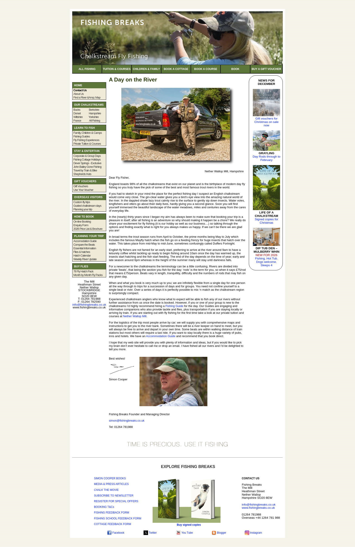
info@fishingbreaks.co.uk (89, 304)
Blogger (219, 532)
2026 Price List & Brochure (88, 228)
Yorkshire (93, 117)
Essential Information (84, 248)
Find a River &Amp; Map (86, 97)
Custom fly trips (81, 202)
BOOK (235, 69)
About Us (78, 94)
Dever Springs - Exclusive (87, 163)
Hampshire (95, 113)
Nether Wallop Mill (134, 316)
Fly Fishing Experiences (86, 140)
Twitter (150, 532)
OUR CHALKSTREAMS (89, 104)
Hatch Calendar (82, 255)
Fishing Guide (174, 306)
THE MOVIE (106, 490)
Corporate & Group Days (87, 156)
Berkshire (94, 109)
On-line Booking (82, 221)
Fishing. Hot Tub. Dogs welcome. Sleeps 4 (266, 262)
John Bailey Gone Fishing (87, 166)
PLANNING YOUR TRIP (89, 236)
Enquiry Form (80, 225)
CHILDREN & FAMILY (146, 69)
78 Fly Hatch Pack (83, 271)
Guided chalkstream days (87, 205)
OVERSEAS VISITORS (88, 197)
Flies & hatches (81, 252)
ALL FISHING (87, 69)
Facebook (115, 532)
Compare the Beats (84, 244)
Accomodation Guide (84, 241)
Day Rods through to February (266, 158)
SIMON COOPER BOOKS (110, 478)
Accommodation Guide (160, 336)
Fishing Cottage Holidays (87, 159)
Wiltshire (78, 117)
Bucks (79, 109)
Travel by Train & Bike (85, 170)
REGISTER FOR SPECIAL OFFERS (116, 501)
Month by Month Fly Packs (88, 275)
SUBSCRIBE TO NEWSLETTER (113, 495)
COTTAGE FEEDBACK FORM (112, 524)
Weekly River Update (84, 259)
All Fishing (94, 120)
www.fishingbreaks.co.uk (258, 507)
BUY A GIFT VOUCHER (266, 69)
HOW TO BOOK (84, 216)
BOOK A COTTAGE (176, 69)
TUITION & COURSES (117, 69)
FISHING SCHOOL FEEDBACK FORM (117, 518)
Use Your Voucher (83, 190)
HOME (78, 85)
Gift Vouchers (80, 186)
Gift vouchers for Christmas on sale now (266, 122)
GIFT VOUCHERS (85, 181)
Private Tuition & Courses (87, 143)
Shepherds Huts (82, 174)
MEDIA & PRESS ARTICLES (111, 484)
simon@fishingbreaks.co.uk (126, 420)
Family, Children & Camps (87, 132)
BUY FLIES (81, 266)
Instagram (253, 532)
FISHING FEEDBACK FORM (111, 512)
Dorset (77, 113)
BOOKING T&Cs (104, 507)
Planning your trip (82, 209)
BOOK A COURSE (205, 69)
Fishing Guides (81, 136)
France (77, 120)
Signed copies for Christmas (266, 221)
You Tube (184, 532)
